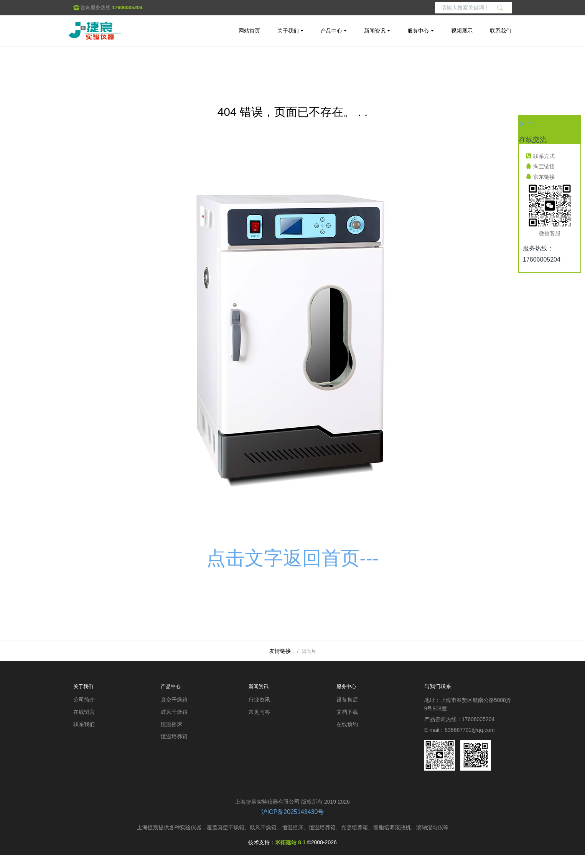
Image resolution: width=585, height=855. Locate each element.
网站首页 (249, 31)
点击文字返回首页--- (292, 558)
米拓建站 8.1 (290, 842)
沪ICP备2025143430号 (292, 812)
